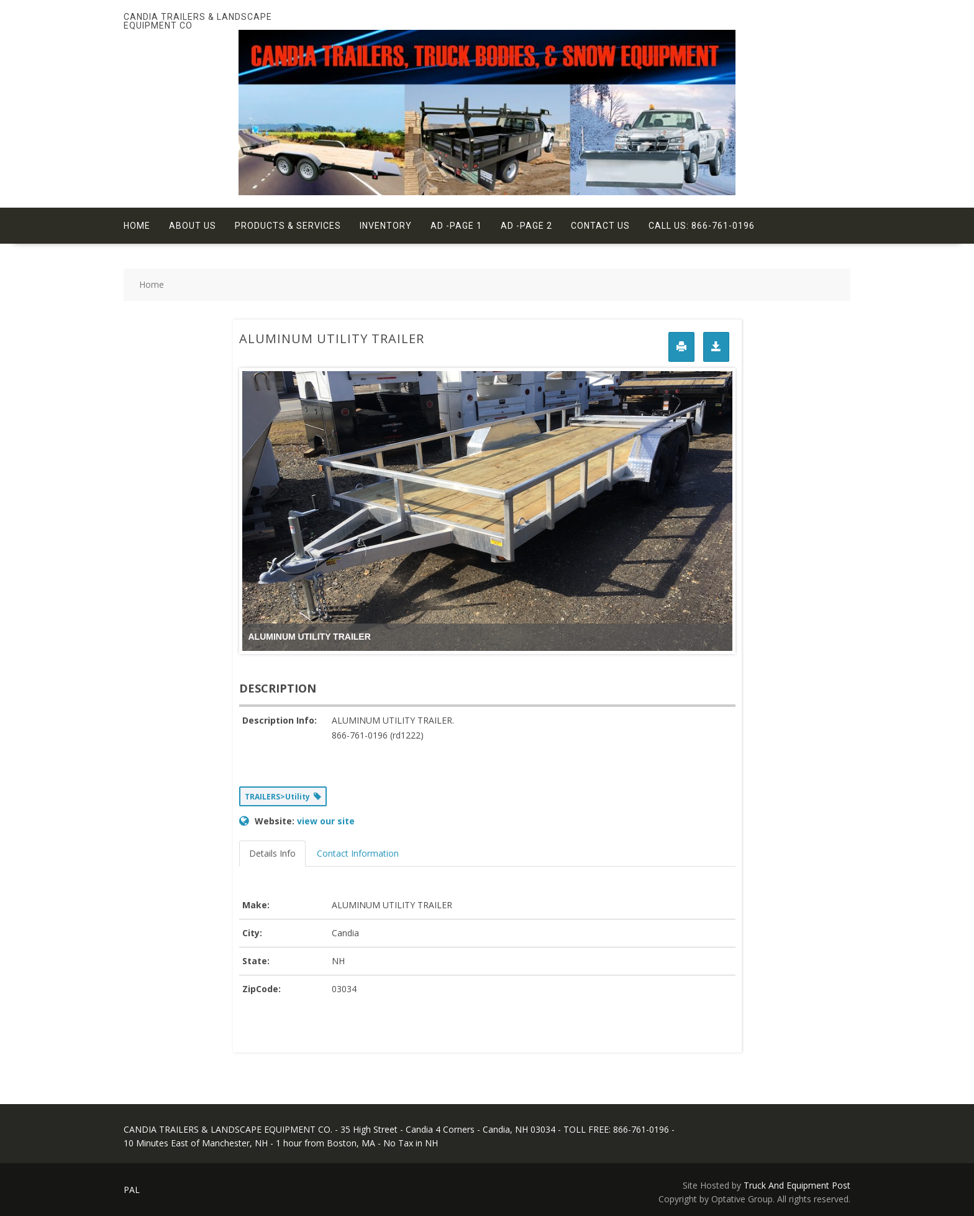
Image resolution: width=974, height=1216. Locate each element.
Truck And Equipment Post (797, 1185)
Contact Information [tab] (358, 853)
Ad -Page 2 (526, 226)
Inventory (386, 226)
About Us (192, 226)
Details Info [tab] (272, 853)
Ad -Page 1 (456, 226)
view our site (326, 821)
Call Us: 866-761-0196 (702, 226)
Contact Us (600, 226)
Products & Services (288, 226)
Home (137, 226)
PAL (132, 1189)
